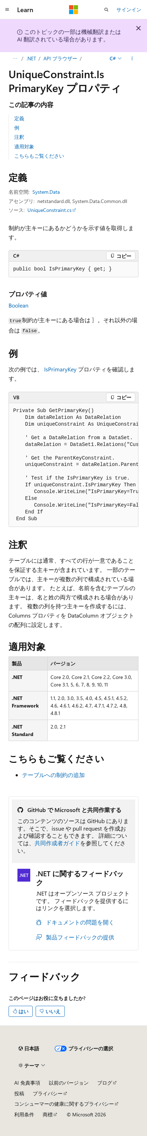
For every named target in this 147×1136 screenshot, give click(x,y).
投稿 (19, 1093)
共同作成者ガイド (57, 843)
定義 (19, 118)
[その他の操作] (132, 58)
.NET (31, 58)
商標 (48, 1114)
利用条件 (24, 1114)
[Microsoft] (73, 9)
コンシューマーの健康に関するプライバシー (64, 1103)
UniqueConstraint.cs (49, 210)
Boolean (18, 305)
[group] (73, 465)
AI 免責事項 (27, 1082)
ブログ (104, 1082)
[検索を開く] (106, 9)
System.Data (46, 191)
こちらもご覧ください (39, 155)
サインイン (128, 9)
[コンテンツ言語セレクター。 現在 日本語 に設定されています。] (28, 1048)
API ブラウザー (60, 58)
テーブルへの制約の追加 (53, 775)
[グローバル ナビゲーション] (7, 9)
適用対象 (24, 146)
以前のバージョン (69, 1082)
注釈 (19, 136)
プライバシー (48, 1093)
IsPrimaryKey (60, 369)
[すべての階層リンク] (15, 58)
